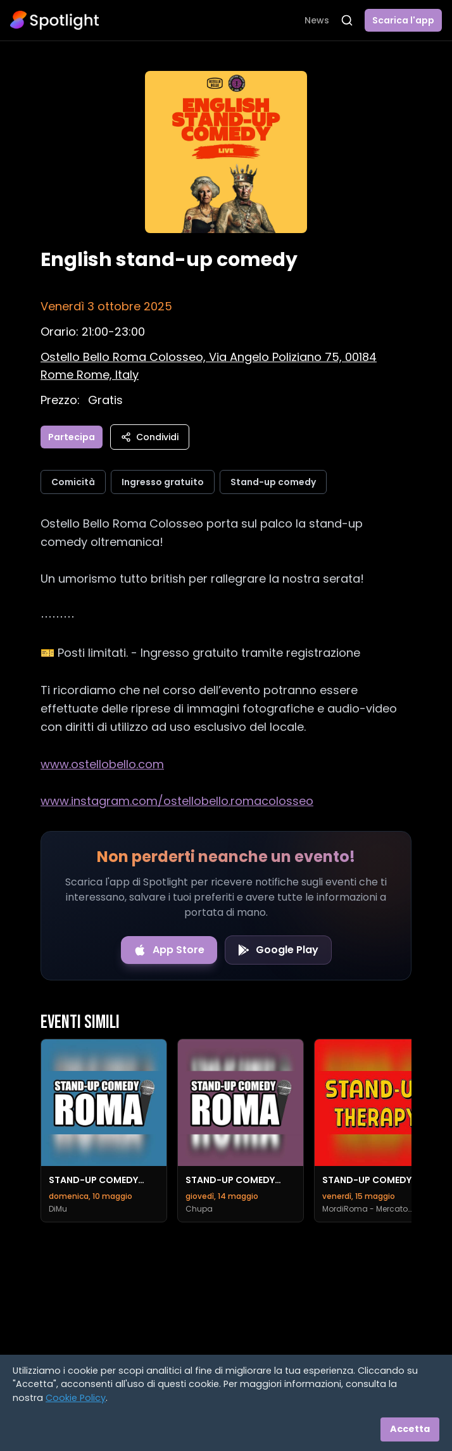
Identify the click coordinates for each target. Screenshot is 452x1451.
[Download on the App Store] (169, 950)
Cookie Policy (76, 1397)
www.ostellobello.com (102, 764)
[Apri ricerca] (347, 20)
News (316, 20)
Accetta (410, 1428)
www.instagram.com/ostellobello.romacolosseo (177, 801)
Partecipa (71, 437)
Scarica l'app (403, 20)
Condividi (150, 437)
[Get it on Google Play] (278, 950)
